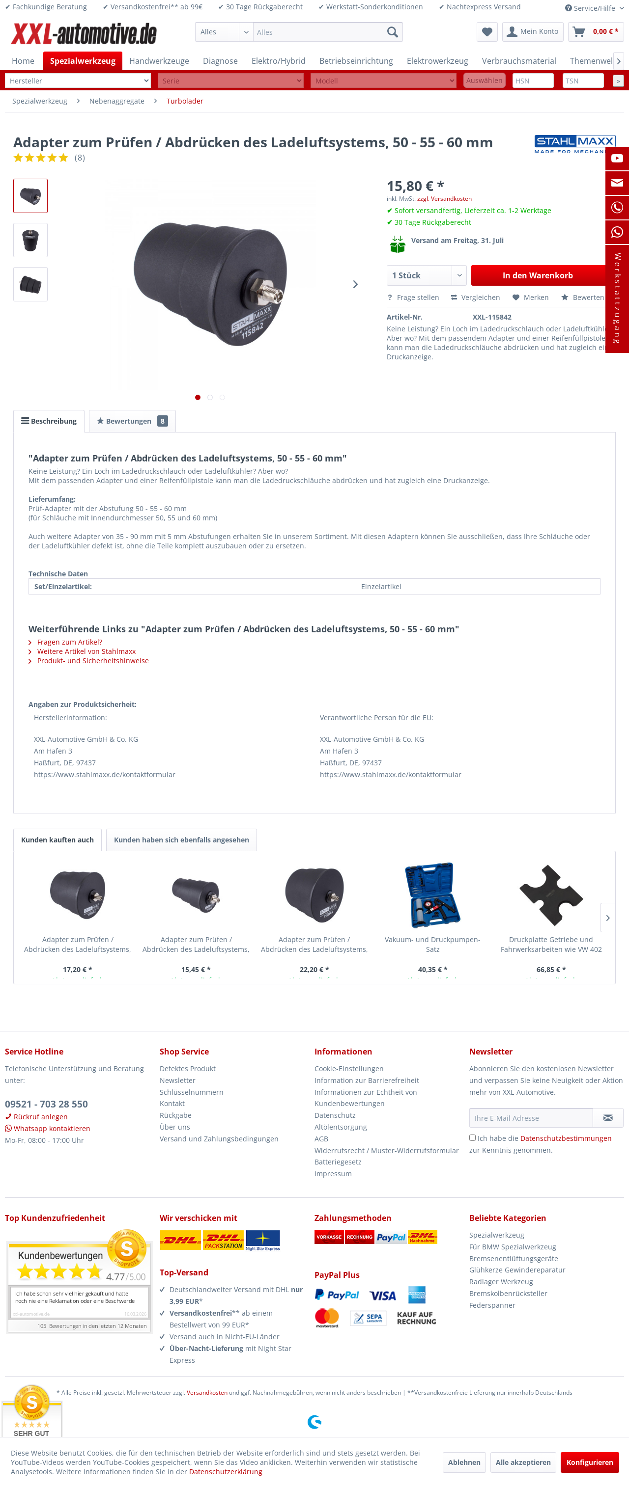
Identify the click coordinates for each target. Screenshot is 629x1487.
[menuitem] (299, 32)
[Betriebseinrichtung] (356, 61)
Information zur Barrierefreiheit (366, 1080)
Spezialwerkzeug (496, 1235)
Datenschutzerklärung (225, 1471)
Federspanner (492, 1305)
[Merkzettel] (487, 32)
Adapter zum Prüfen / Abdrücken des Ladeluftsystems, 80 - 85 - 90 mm (314, 944)
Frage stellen (414, 297)
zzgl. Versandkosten (444, 198)
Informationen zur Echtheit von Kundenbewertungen (365, 1097)
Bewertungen (132, 421)
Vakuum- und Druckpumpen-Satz (433, 944)
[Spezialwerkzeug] (82, 61)
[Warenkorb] (596, 32)
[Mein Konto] (533, 32)
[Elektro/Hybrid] (279, 61)
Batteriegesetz (338, 1161)
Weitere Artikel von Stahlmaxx (82, 651)
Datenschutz (335, 1115)
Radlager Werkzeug (501, 1281)
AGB (321, 1138)
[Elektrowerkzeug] (437, 61)
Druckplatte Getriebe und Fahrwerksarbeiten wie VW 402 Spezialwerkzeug (551, 944)
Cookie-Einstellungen (349, 1068)
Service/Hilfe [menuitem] (591, 8)
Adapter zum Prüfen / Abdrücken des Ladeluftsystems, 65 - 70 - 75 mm (77, 944)
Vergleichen (475, 297)
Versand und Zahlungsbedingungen (219, 1138)
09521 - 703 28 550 (46, 1104)
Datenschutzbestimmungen (566, 1138)
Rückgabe (176, 1115)
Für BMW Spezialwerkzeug (512, 1246)
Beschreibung (49, 421)
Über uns (175, 1127)
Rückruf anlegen (36, 1116)
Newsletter (178, 1080)
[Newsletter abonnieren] (608, 1118)
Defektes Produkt (188, 1068)
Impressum (333, 1173)
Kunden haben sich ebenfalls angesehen (181, 839)
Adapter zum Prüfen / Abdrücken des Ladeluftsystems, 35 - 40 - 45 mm (196, 944)
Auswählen (484, 80)
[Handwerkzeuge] (159, 61)
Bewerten (582, 297)
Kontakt (172, 1103)
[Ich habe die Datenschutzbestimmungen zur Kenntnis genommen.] (472, 1138)
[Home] (23, 61)
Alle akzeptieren (523, 1462)
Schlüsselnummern (192, 1092)
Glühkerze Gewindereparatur (517, 1269)
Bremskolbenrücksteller (508, 1293)
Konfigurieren (590, 1462)
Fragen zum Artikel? (65, 642)
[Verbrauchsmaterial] (519, 61)
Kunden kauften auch (57, 839)
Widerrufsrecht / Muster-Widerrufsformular (386, 1150)
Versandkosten (207, 1392)
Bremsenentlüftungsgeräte (513, 1258)
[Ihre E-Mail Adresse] (531, 1118)
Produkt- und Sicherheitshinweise (89, 660)
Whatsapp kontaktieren (47, 1128)
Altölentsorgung (340, 1127)
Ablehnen (464, 1462)
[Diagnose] (220, 61)
